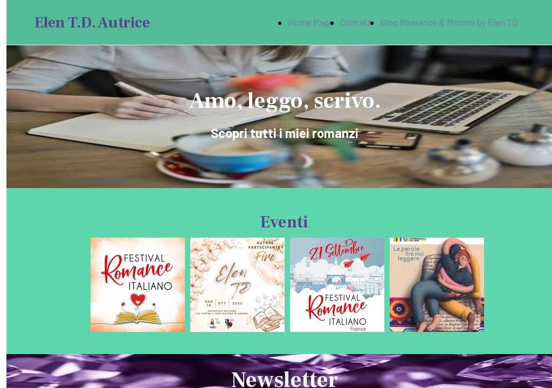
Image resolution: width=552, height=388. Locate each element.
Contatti (357, 22)
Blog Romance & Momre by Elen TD (449, 22)
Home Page (311, 22)
